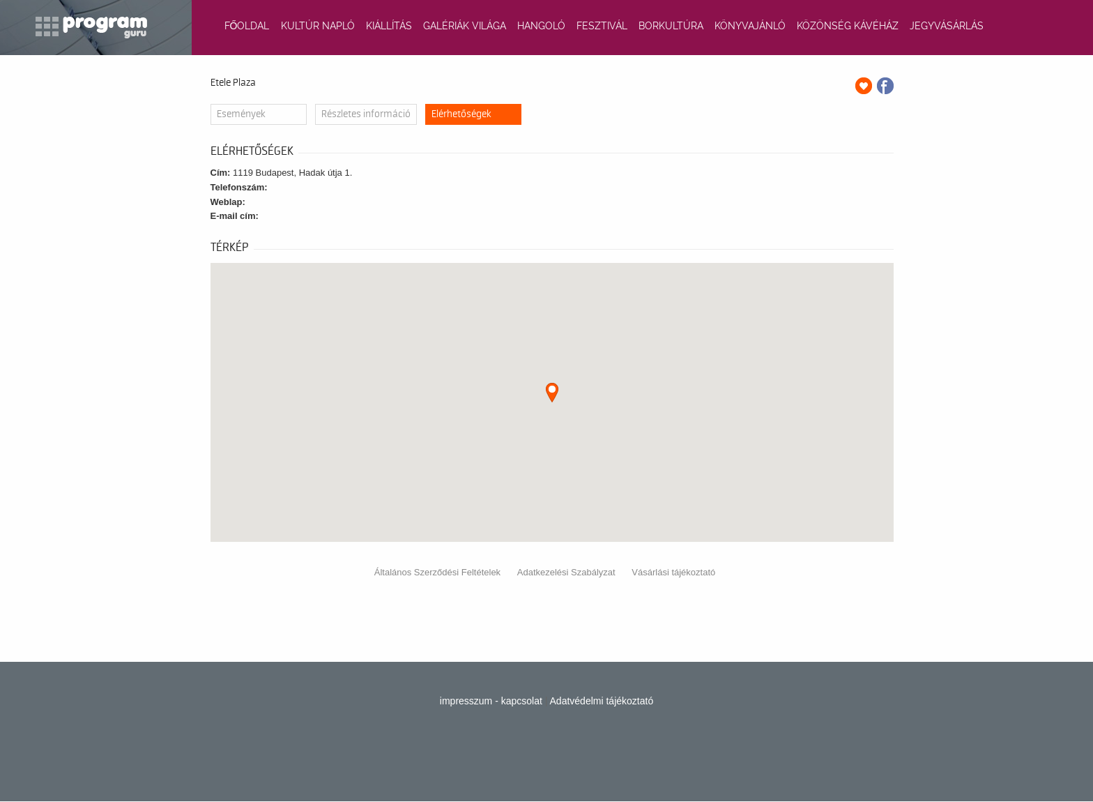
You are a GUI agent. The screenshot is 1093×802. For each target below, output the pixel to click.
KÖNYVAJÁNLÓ (750, 25)
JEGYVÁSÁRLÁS (947, 25)
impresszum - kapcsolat (491, 700)
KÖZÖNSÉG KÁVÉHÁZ (848, 25)
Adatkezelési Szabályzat (566, 572)
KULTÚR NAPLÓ (318, 25)
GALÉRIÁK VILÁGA (464, 25)
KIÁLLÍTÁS (389, 25)
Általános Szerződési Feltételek (437, 572)
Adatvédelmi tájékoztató (602, 700)
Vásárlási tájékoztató (673, 572)
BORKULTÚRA (671, 25)
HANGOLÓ (541, 25)
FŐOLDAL (247, 25)
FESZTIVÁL (601, 25)
